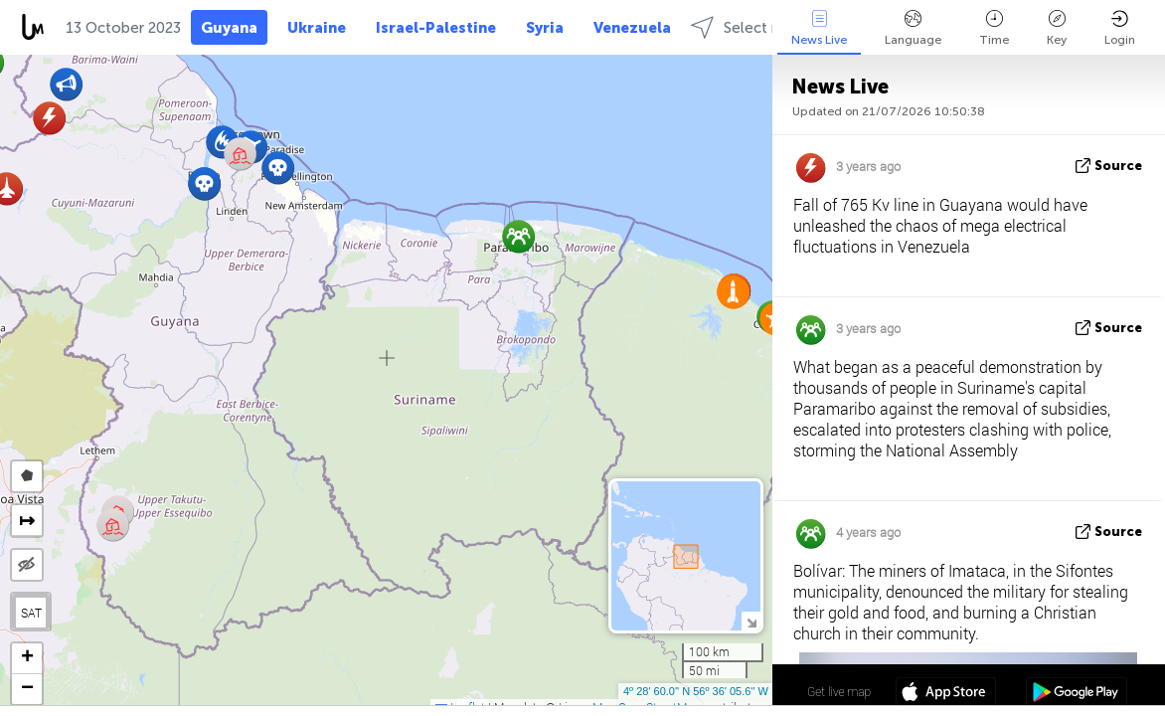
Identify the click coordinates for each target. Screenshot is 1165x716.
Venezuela (632, 28)
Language (913, 28)
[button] (277, 167)
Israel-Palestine (436, 28)
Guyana (229, 28)
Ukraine (316, 28)
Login (1119, 28)
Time (994, 28)
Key (1057, 28)
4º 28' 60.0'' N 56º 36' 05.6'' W (695, 691)
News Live (819, 28)
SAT (31, 613)
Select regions (756, 27)
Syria (545, 28)
